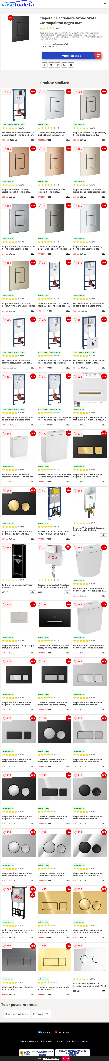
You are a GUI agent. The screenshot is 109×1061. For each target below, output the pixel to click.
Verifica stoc (81, 55)
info (32, 139)
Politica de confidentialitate (55, 1041)
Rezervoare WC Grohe (17, 1014)
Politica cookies (80, 1041)
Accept (66, 1058)
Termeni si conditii (29, 1041)
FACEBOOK (45, 1032)
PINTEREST (62, 1032)
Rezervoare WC (41, 1014)
